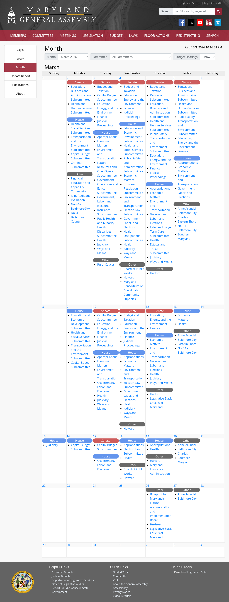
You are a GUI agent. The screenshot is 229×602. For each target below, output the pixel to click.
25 (121, 486)
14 (202, 307)
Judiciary (103, 244)
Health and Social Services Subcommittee (81, 128)
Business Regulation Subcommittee (133, 188)
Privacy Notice (121, 592)
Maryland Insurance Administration (160, 469)
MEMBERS (18, 35)
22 (43, 486)
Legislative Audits (213, 3)
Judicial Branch (61, 576)
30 (68, 545)
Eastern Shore (187, 221)
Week (20, 58)
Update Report (20, 76)
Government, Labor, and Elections (106, 201)
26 (147, 486)
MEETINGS (68, 35)
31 (94, 545)
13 (175, 307)
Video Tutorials (122, 596)
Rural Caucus (106, 264)
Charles (183, 217)
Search (165, 11)
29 (43, 545)
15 (43, 436)
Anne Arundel (187, 209)
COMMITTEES (42, 35)
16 (68, 436)
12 (147, 307)
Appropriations (107, 137)
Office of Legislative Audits (68, 584)
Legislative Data (196, 572)
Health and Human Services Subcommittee (81, 108)
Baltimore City (187, 213)
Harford (155, 273)
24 (94, 486)
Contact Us (119, 576)
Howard (129, 277)
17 (94, 436)
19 (147, 436)
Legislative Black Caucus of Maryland (161, 402)
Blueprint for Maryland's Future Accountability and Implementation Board (160, 507)
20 (175, 436)
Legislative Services (191, 3)
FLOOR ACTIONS (157, 35)
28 (202, 486)
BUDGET (115, 35)
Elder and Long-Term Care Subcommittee (160, 231)
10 (94, 307)
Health (101, 240)
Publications (20, 85)
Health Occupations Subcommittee (133, 236)
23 (68, 486)
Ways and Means (161, 262)
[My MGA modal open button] (208, 22)
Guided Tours (121, 572)
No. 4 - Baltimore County (77, 217)
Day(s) (20, 50)
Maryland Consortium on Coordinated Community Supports (133, 290)
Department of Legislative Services (73, 580)
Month (20, 67)
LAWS (133, 35)
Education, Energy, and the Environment (107, 108)
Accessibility (120, 588)
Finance (102, 117)
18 (121, 436)
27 (175, 486)
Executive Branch (62, 572)
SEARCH (212, 35)
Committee (99, 57)
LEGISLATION (92, 35)
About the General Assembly (130, 584)
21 (202, 436)
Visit (115, 580)
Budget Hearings (186, 57)
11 (121, 307)
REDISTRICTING (188, 35)
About (20, 94)
